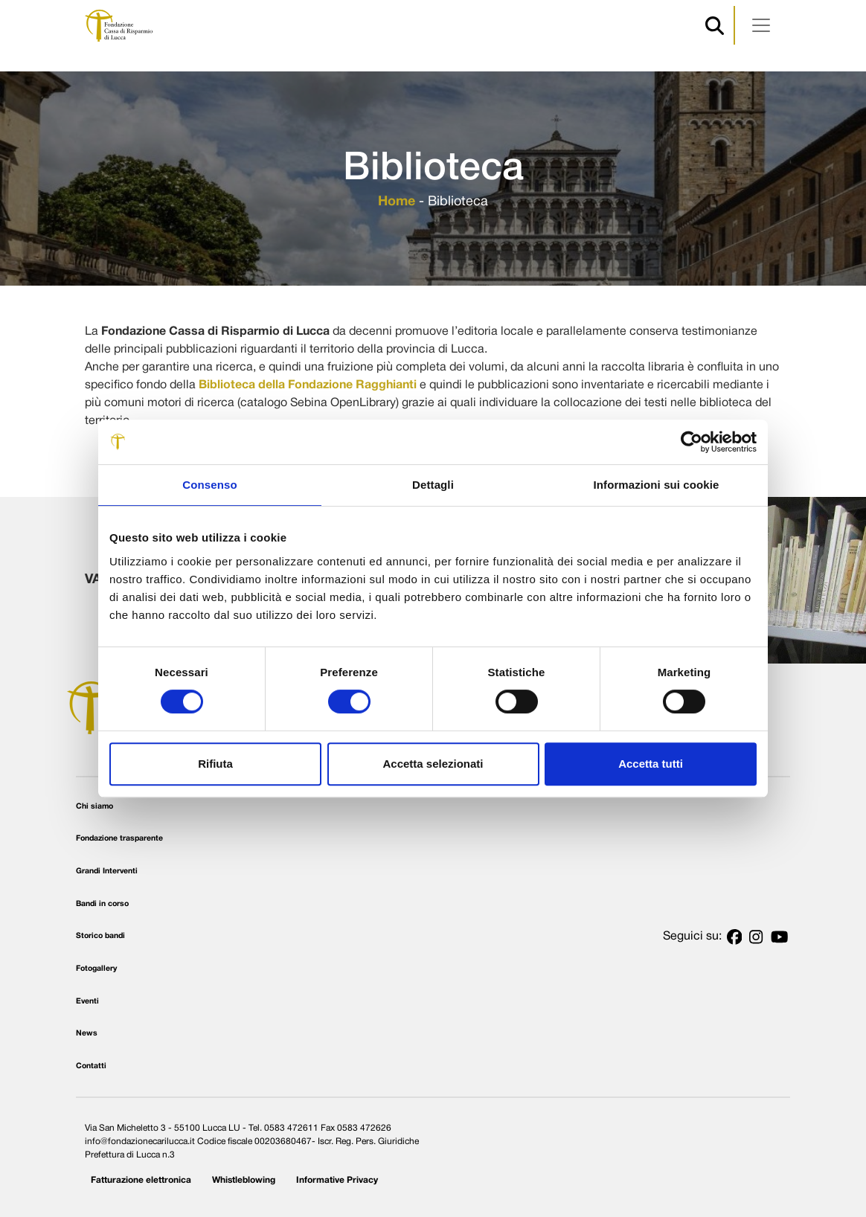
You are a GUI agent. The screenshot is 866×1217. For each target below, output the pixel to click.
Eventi (87, 1001)
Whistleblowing (243, 1180)
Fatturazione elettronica (141, 1180)
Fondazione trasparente (119, 838)
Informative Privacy (337, 1180)
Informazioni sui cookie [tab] (656, 484)
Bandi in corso (102, 904)
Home (396, 202)
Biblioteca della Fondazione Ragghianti (308, 385)
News (86, 1033)
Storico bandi (100, 936)
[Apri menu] (761, 25)
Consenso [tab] (209, 484)
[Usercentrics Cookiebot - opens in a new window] (691, 442)
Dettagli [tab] (433, 484)
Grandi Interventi (107, 871)
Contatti (91, 1066)
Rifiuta (215, 763)
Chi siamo (94, 806)
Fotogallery (96, 969)
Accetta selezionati (432, 763)
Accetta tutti (650, 763)
